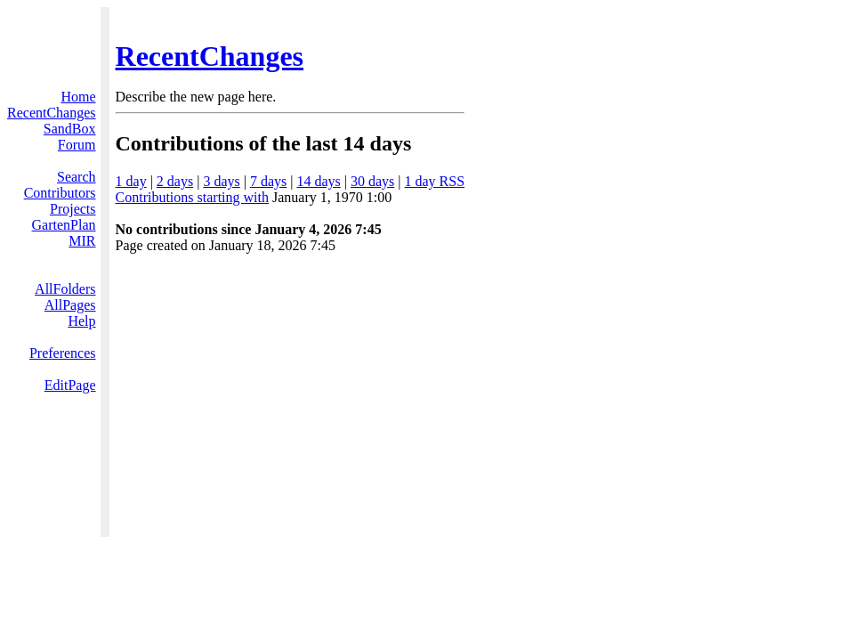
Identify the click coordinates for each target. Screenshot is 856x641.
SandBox (70, 128)
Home (78, 96)
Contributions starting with (192, 197)
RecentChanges (210, 56)
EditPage (70, 385)
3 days (221, 181)
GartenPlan (64, 224)
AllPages (70, 304)
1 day (131, 181)
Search (76, 176)
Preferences (62, 353)
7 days (268, 181)
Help (81, 321)
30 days (372, 181)
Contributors (60, 192)
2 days (175, 181)
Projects (73, 208)
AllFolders (65, 288)
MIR (82, 240)
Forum (77, 144)
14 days (318, 181)
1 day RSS (435, 181)
